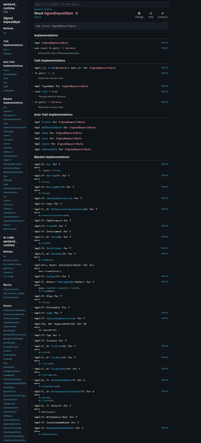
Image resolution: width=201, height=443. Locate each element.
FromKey (46, 260)
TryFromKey (47, 375)
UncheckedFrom (49, 386)
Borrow (51, 175)
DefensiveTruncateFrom (53, 215)
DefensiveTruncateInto (67, 209)
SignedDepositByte (55, 42)
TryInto (56, 357)
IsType (51, 276)
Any (48, 164)
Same (49, 313)
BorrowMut (53, 187)
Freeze (46, 122)
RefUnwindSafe (52, 127)
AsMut (61, 288)
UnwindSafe (49, 149)
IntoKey (56, 253)
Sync (45, 138)
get (55, 48)
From (51, 67)
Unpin (46, 143)
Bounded (46, 397)
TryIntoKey (58, 368)
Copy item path (76, 13)
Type (44, 91)
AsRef (49, 288)
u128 (54, 91)
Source (37, 17)
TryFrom (56, 346)
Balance (70, 48)
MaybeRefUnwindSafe (60, 428)
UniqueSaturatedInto (65, 391)
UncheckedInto (61, 380)
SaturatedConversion (61, 318)
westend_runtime (43, 9)
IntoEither (54, 248)
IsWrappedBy (65, 281)
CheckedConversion (59, 198)
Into (54, 237)
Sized (57, 170)
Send (45, 133)
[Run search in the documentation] (101, 4)
